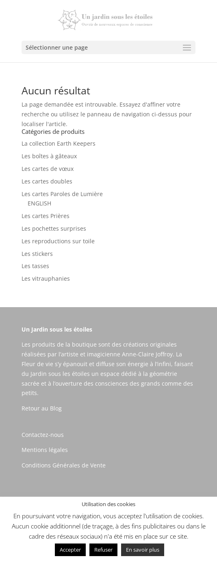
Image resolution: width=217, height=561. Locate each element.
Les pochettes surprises (54, 228)
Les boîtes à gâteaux (49, 156)
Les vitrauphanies (46, 278)
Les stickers (37, 254)
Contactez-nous (43, 435)
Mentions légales (45, 450)
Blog (56, 408)
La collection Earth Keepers (58, 143)
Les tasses (35, 266)
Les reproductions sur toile (58, 241)
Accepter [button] (70, 549)
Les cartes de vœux (48, 168)
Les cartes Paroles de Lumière (62, 194)
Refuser (103, 549)
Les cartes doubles (47, 181)
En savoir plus (142, 549)
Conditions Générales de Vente (64, 465)
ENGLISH (39, 203)
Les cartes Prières (45, 216)
